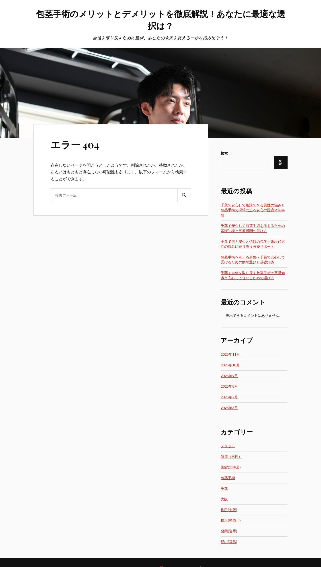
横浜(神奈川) (231, 520)
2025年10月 (230, 365)
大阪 (224, 499)
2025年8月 (229, 386)
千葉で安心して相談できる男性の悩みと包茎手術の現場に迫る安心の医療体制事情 (253, 210)
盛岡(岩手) (229, 531)
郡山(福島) (229, 542)
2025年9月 (229, 376)
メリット (228, 446)
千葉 (224, 488)
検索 (224, 153)
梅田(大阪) (229, 510)
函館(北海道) (231, 467)
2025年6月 (229, 407)
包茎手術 (228, 478)
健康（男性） (231, 456)
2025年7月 (229, 397)
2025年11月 (230, 354)
